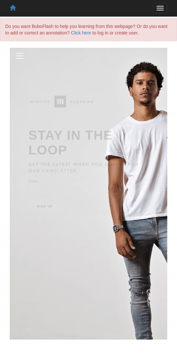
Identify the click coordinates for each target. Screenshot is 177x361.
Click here (81, 32)
